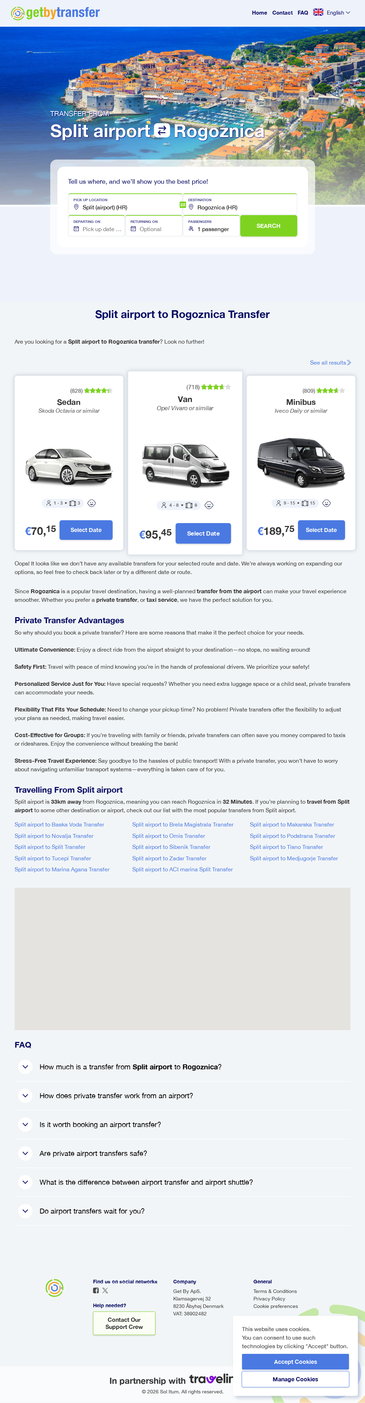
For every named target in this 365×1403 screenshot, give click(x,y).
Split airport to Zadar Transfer (169, 858)
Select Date (86, 530)
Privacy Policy (269, 1299)
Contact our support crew (124, 1323)
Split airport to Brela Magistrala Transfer (182, 825)
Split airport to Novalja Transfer (54, 836)
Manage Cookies (295, 1379)
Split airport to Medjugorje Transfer (294, 858)
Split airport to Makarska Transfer (292, 825)
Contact (282, 12)
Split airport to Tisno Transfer (286, 847)
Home (259, 12)
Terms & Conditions (275, 1291)
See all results (332, 362)
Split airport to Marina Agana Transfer (62, 869)
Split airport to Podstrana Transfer (292, 836)
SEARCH (269, 225)
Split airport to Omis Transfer (168, 836)
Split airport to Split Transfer (50, 847)
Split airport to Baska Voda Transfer (59, 825)
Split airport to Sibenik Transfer (171, 847)
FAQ (303, 12)
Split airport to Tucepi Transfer (53, 858)
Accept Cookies (295, 1361)
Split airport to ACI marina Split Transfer (182, 869)
